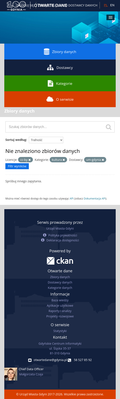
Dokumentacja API (95, 198)
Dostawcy (60, 67)
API (72, 198)
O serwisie (60, 99)
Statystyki (60, 331)
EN (112, 5)
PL (106, 5)
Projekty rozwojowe (60, 316)
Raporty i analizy (60, 311)
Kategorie (60, 83)
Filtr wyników (17, 166)
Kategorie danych (60, 288)
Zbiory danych (60, 51)
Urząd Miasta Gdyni (60, 228)
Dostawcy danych (60, 282)
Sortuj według (15, 140)
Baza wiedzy (59, 300)
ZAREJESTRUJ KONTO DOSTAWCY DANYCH (67, 5)
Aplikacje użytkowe (60, 305)
